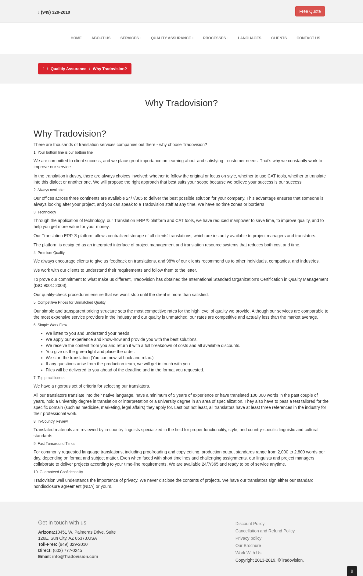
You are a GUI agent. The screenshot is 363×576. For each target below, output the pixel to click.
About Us (101, 38)
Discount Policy (250, 523)
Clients (279, 38)
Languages (249, 38)
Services (130, 38)
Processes (215, 38)
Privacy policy (248, 538)
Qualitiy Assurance (68, 68)
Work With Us (248, 552)
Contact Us (308, 38)
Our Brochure (248, 545)
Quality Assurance (172, 38)
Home (76, 38)
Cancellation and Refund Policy (265, 530)
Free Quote (310, 11)
